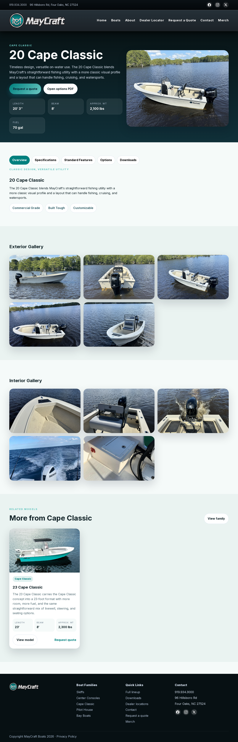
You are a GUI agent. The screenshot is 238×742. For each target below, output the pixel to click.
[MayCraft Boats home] (37, 20)
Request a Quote (182, 20)
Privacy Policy (67, 736)
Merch (223, 20)
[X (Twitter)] (226, 5)
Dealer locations (137, 704)
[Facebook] (209, 5)
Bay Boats (83, 715)
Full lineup (133, 692)
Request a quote (25, 89)
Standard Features (78, 160)
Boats (116, 20)
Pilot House (84, 710)
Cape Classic (85, 704)
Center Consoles (88, 698)
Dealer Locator (152, 20)
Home (102, 20)
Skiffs (80, 692)
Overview (19, 160)
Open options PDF (60, 89)
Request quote (65, 645)
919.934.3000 (18, 5)
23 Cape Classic (28, 592)
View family (216, 524)
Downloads (128, 160)
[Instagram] (218, 5)
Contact (207, 20)
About (130, 20)
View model (25, 645)
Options (106, 160)
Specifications (45, 160)
